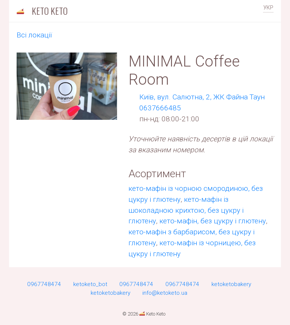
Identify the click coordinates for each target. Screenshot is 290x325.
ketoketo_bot (90, 284)
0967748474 (44, 284)
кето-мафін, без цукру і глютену (212, 221)
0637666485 (160, 108)
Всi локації (34, 35)
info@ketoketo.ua (164, 292)
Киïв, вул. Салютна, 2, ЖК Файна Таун (202, 97)
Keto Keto (41, 10)
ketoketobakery (231, 284)
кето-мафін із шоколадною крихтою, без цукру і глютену (186, 210)
